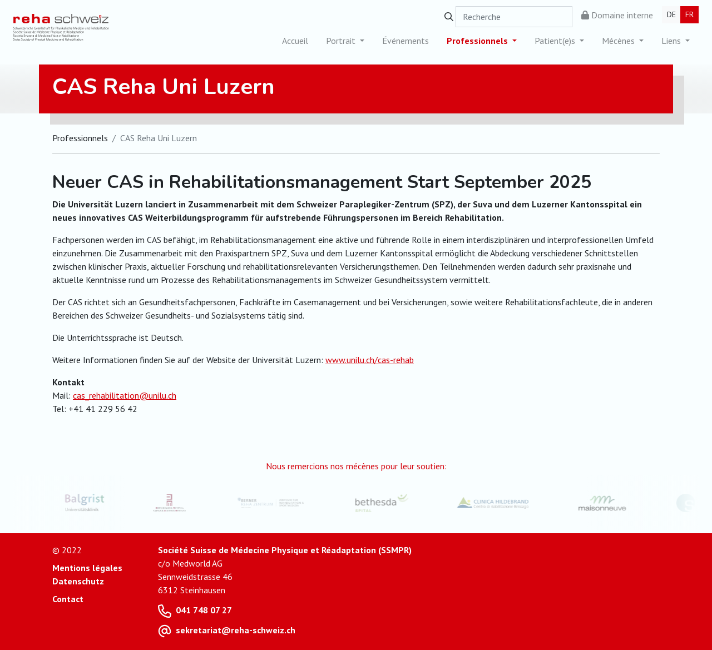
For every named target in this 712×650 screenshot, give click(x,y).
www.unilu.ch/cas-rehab (369, 359)
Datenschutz (78, 581)
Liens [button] (672, 40)
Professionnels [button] (478, 40)
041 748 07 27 (204, 610)
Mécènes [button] (619, 40)
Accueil (295, 40)
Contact (67, 598)
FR (689, 14)
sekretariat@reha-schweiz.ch (235, 630)
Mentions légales (87, 567)
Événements (405, 40)
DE (671, 14)
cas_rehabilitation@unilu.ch (124, 395)
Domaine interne (617, 15)
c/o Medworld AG (190, 563)
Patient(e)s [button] (556, 40)
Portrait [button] (342, 40)
